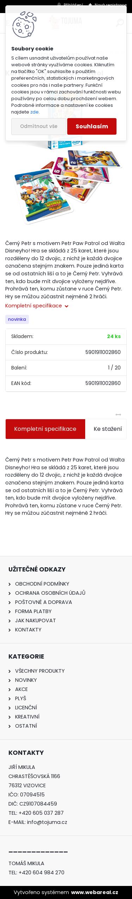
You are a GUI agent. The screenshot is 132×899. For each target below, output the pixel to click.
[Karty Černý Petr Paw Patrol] (66, 157)
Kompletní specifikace (45, 429)
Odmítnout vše (38, 126)
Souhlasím (92, 126)
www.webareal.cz (94, 892)
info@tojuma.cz (47, 822)
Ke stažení (108, 429)
